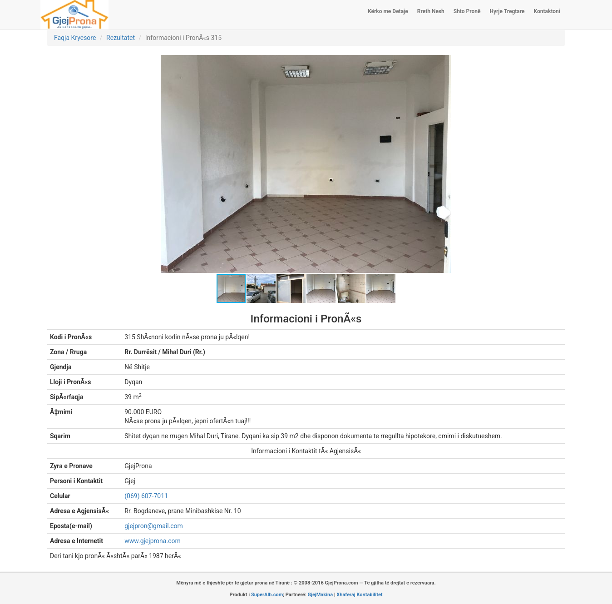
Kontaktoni (547, 11)
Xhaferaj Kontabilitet (359, 595)
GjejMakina (320, 595)
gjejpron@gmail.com (153, 526)
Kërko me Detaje (388, 11)
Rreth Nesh (430, 11)
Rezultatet (120, 37)
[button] (443, 63)
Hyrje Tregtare (506, 11)
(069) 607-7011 (146, 496)
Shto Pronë (467, 11)
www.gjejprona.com (152, 541)
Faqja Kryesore (75, 37)
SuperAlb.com (267, 595)
